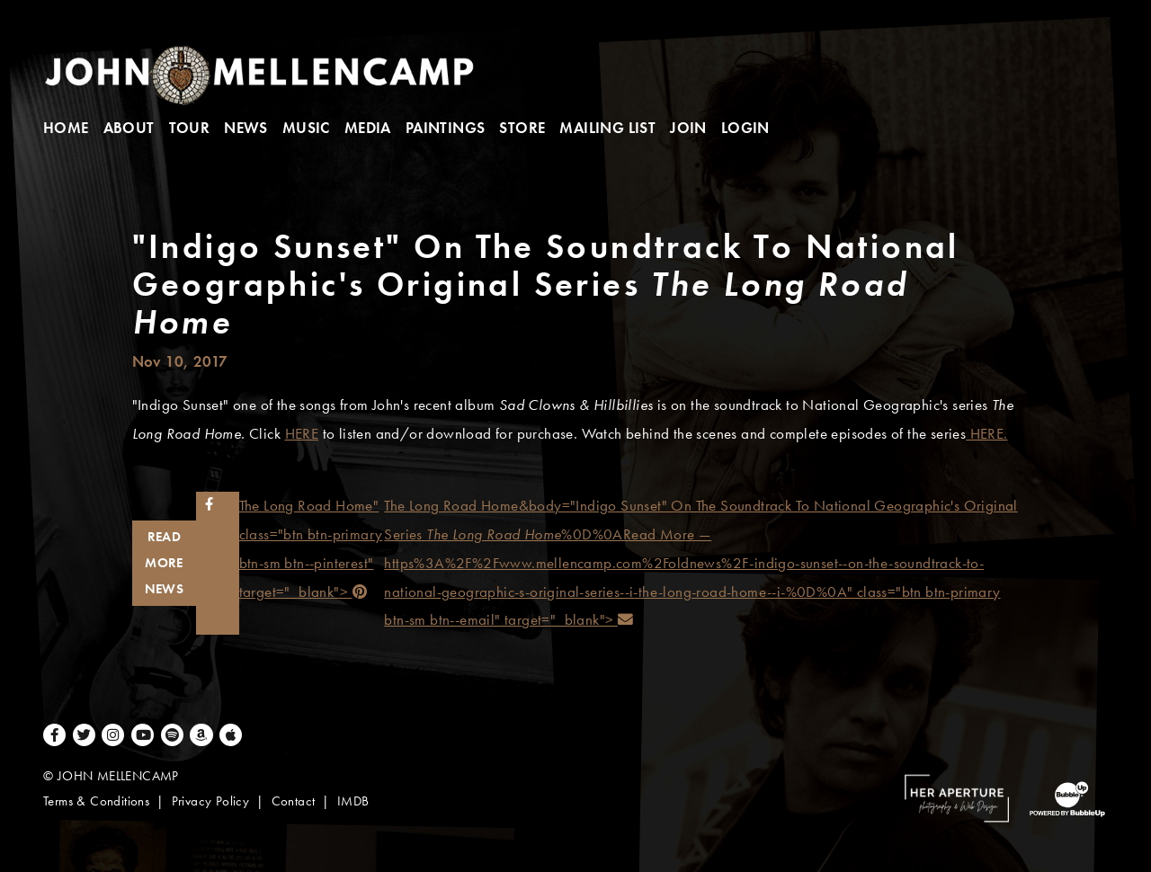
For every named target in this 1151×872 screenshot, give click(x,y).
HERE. (986, 433)
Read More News (164, 562)
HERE (302, 433)
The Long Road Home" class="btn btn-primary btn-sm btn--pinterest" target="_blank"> (312, 548)
